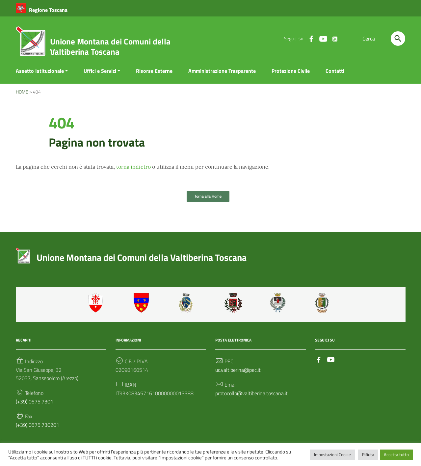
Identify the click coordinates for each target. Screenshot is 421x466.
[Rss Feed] (335, 37)
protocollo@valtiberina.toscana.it (251, 393)
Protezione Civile (291, 71)
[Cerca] (398, 38)
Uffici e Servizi (100, 71)
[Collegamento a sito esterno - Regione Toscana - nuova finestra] (41, 10)
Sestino (324, 303)
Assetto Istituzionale (40, 71)
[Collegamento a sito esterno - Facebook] (311, 38)
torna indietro (133, 167)
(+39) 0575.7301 (34, 402)
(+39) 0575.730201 (37, 425)
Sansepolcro (279, 303)
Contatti (335, 71)
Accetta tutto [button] (396, 454)
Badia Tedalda (142, 303)
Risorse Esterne (154, 71)
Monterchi (233, 303)
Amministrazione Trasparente (222, 71)
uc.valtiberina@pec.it (238, 370)
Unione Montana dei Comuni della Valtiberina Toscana (110, 46)
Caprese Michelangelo (188, 303)
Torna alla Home (208, 196)
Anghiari (97, 303)
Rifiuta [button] (368, 454)
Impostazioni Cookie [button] (332, 454)
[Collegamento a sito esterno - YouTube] (323, 38)
